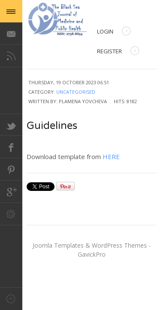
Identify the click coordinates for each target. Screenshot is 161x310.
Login (114, 32)
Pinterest (11, 169)
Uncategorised (75, 92)
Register (118, 52)
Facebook (11, 147)
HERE (111, 156)
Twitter (11, 125)
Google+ (11, 192)
